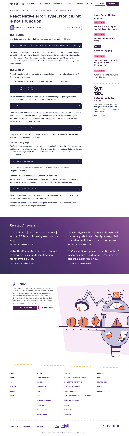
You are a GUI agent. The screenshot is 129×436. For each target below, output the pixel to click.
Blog (12, 382)
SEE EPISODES (99, 116)
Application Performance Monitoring (77, 396)
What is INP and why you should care (106, 76)
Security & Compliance (25, 427)
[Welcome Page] (17, 3)
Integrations (42, 414)
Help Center (102, 382)
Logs (38, 396)
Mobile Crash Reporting (72, 382)
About (12, 377)
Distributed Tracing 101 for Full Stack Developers (106, 27)
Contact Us (14, 391)
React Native (32, 10)
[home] (57, 426)
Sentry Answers (17, 10)
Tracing (40, 382)
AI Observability (69, 391)
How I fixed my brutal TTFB (106, 39)
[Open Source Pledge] (65, 426)
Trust (12, 396)
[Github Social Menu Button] (108, 426)
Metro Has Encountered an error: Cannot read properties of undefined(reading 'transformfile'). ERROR (33, 255)
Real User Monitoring (71, 400)
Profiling (40, 405)
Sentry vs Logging (106, 50)
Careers (13, 387)
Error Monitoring (43, 377)
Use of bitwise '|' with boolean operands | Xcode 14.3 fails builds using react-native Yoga (34, 237)
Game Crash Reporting (72, 387)
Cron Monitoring (43, 410)
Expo (57, 146)
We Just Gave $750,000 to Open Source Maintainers (106, 62)
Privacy (40, 427)
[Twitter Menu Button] (103, 426)
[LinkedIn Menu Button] (113, 426)
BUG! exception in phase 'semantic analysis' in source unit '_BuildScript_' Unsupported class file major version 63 (93, 255)
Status (99, 387)
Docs (99, 377)
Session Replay (42, 387)
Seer (38, 391)
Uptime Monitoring (44, 400)
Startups (67, 414)
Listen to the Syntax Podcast (106, 99)
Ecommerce (67, 405)
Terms (12, 427)
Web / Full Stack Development (75, 377)
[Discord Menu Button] (118, 426)
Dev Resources (103, 391)
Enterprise (67, 410)
